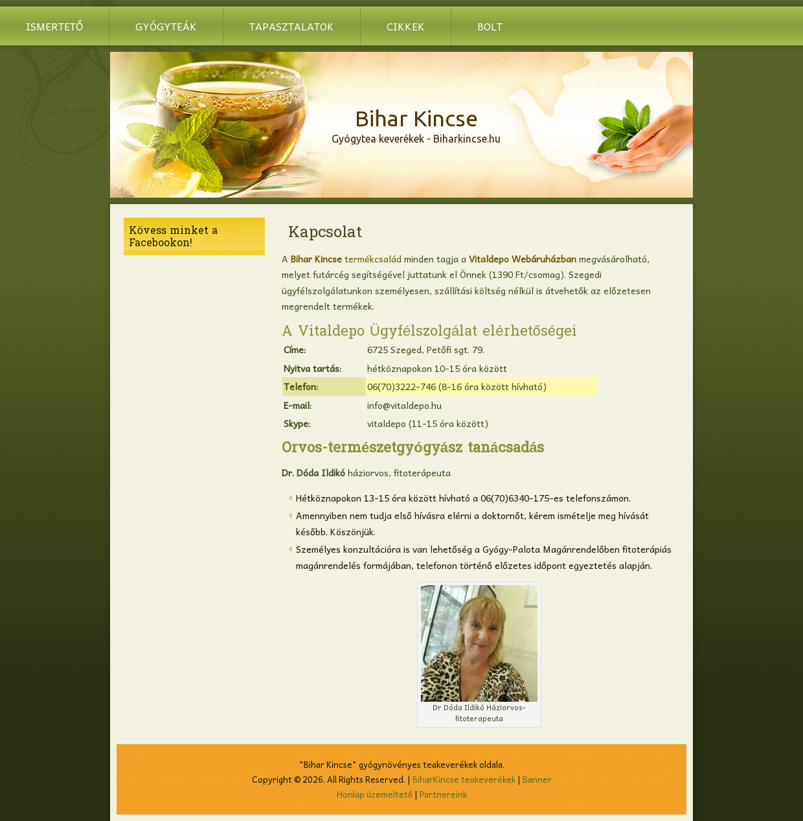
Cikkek (406, 25)
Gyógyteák (166, 25)
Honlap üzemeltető (375, 794)
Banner (537, 779)
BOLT (490, 25)
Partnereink (443, 794)
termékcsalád (346, 258)
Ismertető (54, 25)
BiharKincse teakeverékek (464, 779)
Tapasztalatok (291, 25)
